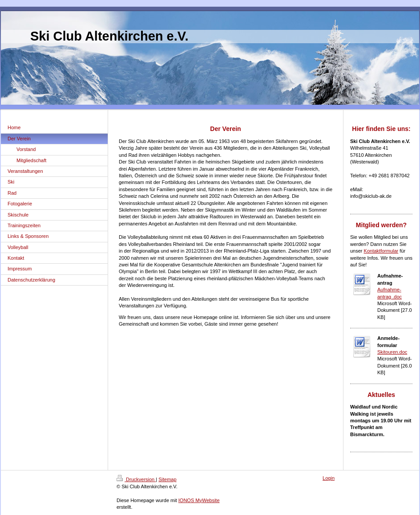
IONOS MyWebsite (199, 500)
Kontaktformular (381, 250)
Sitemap (167, 479)
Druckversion (136, 479)
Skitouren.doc (392, 352)
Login (329, 478)
